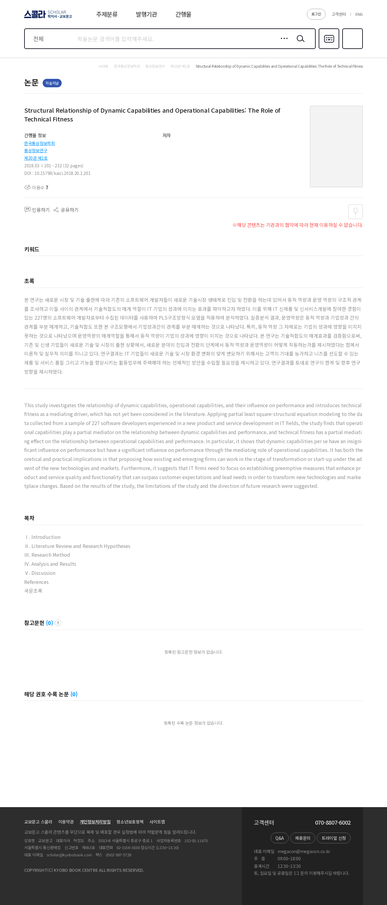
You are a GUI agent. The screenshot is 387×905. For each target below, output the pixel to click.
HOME (104, 66)
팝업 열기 (58, 623)
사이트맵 (157, 822)
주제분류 (107, 14)
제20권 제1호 (36, 158)
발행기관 (146, 14)
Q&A (279, 838)
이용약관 (66, 822)
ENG (359, 14)
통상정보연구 (35, 150)
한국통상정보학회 (39, 143)
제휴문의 (303, 838)
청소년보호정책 (129, 822)
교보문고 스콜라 (38, 822)
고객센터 (339, 14)
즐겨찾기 (352, 48)
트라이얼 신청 (334, 838)
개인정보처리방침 (95, 822)
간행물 (183, 14)
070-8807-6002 (333, 822)
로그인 (316, 13)
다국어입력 (329, 48)
